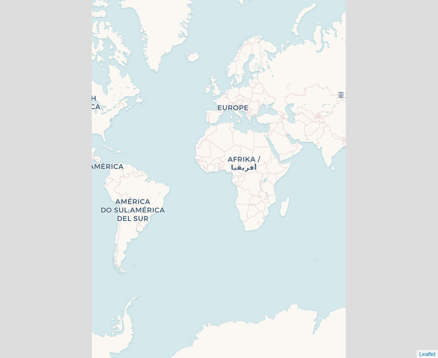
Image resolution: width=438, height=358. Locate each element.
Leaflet (427, 354)
